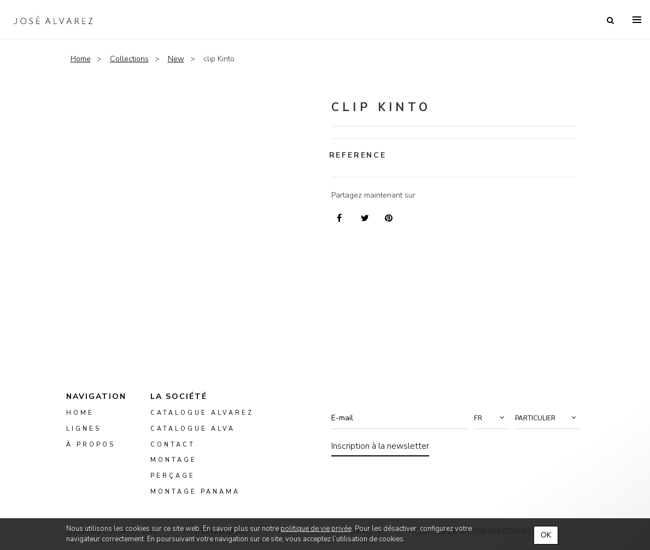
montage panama (195, 492)
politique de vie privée (316, 529)
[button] (491, 418)
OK (546, 535)
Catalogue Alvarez (202, 413)
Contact (172, 445)
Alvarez (53, 19)
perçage (172, 476)
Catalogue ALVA (192, 429)
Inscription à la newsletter (380, 446)
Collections (129, 59)
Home (81, 59)
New (176, 59)
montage (173, 460)
